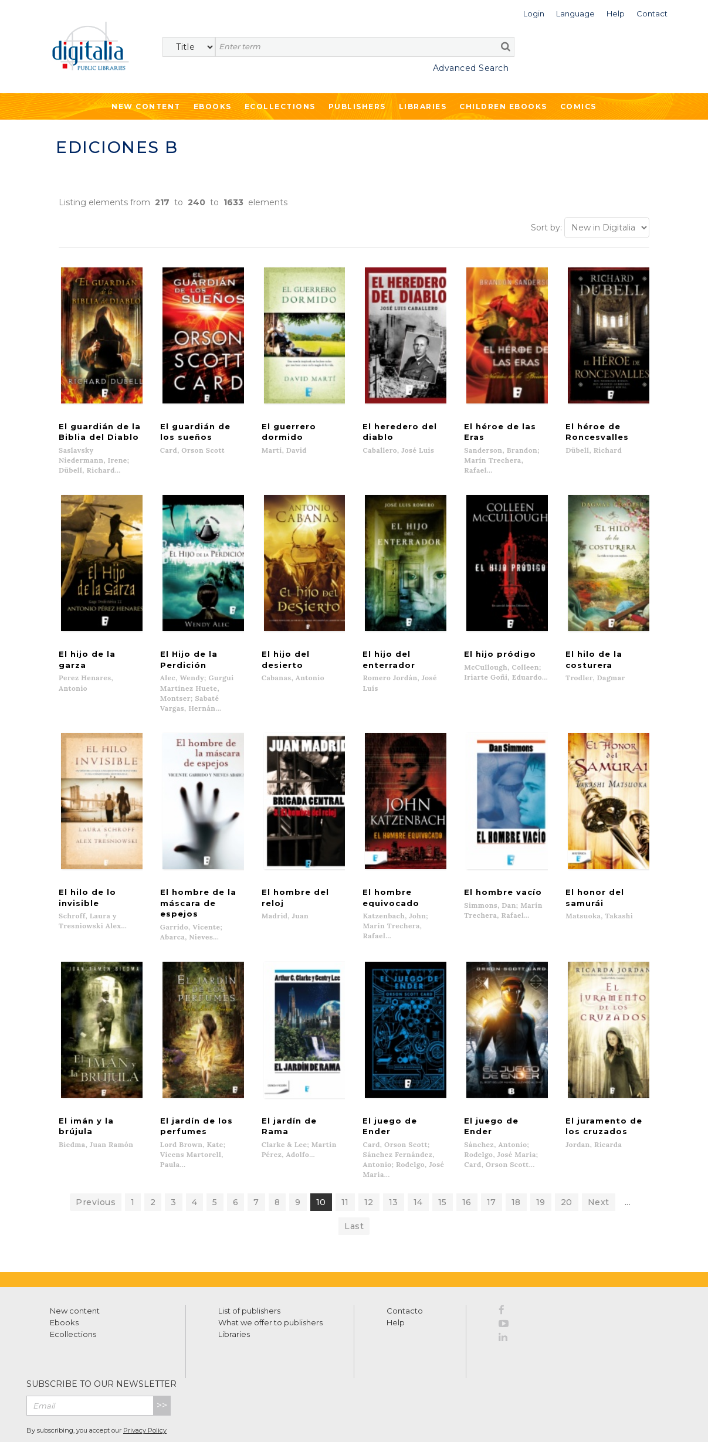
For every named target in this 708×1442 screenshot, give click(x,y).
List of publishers (249, 1269)
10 (321, 1161)
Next (598, 1161)
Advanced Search (471, 68)
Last (354, 1185)
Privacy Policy (145, 1390)
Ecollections (280, 106)
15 (442, 1161)
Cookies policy (202, 1420)
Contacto (405, 1269)
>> (162, 1364)
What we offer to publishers (270, 1281)
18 (516, 1161)
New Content (146, 106)
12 (369, 1161)
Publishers (357, 106)
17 (491, 1161)
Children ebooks (503, 106)
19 (541, 1161)
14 (418, 1161)
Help (396, 1281)
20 (567, 1161)
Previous (96, 1161)
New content (75, 1269)
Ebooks (213, 106)
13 (393, 1161)
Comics (578, 106)
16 (467, 1161)
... (628, 1161)
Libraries (423, 106)
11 (345, 1161)
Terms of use (71, 1420)
